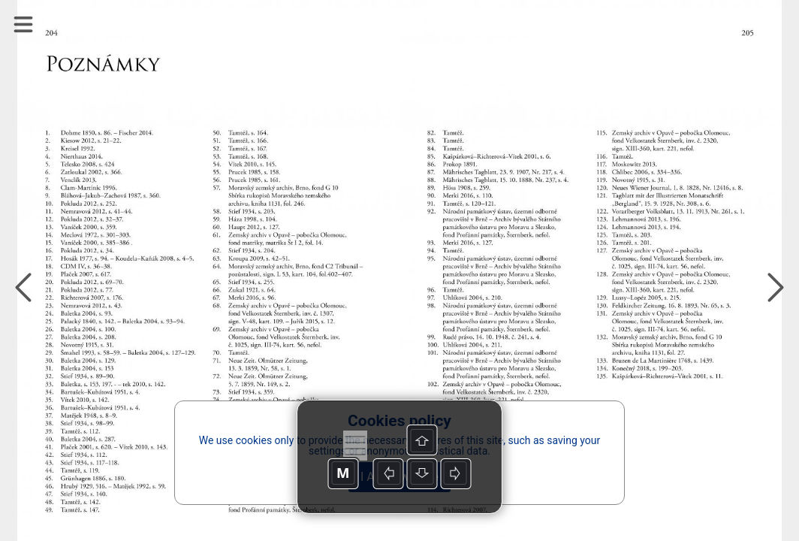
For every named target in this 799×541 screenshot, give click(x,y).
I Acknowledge (399, 477)
